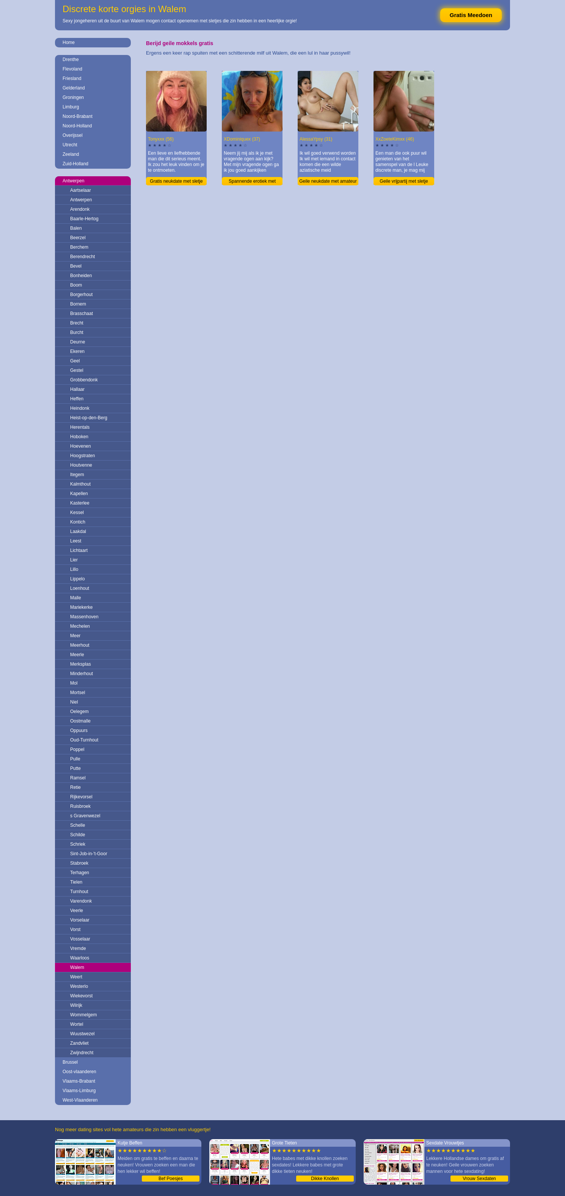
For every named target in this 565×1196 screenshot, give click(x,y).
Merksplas (80, 664)
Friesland (72, 78)
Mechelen (80, 626)
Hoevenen (80, 446)
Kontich (77, 522)
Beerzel (78, 237)
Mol (73, 683)
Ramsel (78, 778)
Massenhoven (84, 616)
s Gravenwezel (85, 815)
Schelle (77, 825)
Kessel (77, 512)
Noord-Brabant (78, 116)
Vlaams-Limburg (79, 1090)
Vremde (78, 948)
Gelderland (74, 88)
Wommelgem (83, 1014)
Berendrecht (82, 256)
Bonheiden (81, 275)
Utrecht (70, 144)
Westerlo (79, 986)
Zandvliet (79, 1043)
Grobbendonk (84, 379)
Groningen (73, 97)
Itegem (77, 474)
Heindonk (79, 408)
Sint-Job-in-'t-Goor (88, 853)
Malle (75, 597)
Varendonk (81, 901)
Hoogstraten (82, 455)
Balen (76, 228)
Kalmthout (80, 484)
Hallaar (77, 389)
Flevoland (72, 69)
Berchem (79, 247)
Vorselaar (79, 920)
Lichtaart (79, 550)
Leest (75, 541)
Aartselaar (80, 190)
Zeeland (71, 154)
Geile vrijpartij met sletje (404, 181)
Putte (75, 768)
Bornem (78, 304)
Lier (74, 560)
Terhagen (79, 872)
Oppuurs (79, 730)
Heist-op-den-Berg (88, 417)
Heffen (76, 398)
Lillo (74, 569)
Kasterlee (79, 503)
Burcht (76, 332)
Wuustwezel (82, 1033)
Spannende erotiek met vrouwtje (252, 182)
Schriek (77, 844)
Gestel (76, 370)
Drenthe (71, 59)
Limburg (71, 107)
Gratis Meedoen (471, 15)
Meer (75, 635)
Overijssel (73, 135)
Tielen (76, 882)
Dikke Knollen (325, 1178)
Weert (76, 977)
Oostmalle (80, 721)
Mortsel (77, 692)
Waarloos (79, 958)
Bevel (76, 266)
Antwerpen (73, 180)
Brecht (76, 323)
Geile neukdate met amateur (327, 181)
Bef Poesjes (171, 1178)
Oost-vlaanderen (79, 1071)
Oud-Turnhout (84, 740)
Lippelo (77, 579)
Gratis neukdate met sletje (176, 181)
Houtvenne (81, 465)
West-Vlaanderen (80, 1100)
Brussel (70, 1062)
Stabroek (79, 863)
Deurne (77, 342)
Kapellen (79, 493)
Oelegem (79, 711)
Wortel (76, 1024)
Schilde (77, 834)
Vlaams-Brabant (79, 1081)
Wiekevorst (81, 995)
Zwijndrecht (81, 1052)
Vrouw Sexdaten (479, 1178)
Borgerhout (81, 294)
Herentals (79, 427)
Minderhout (81, 673)
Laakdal (78, 531)
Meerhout (79, 645)
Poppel (77, 749)
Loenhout (79, 588)
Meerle (77, 654)
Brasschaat (81, 313)
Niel (74, 702)
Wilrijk (76, 1005)
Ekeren (77, 351)
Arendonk (79, 209)
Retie (75, 787)
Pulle (75, 759)
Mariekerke (81, 607)
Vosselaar (80, 939)
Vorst (75, 929)
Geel (75, 361)
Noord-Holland (77, 126)
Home (69, 42)
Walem (77, 967)
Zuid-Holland (75, 163)
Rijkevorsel (81, 796)
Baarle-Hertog (84, 218)
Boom (76, 285)
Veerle (76, 910)
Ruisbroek (80, 806)
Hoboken (79, 436)
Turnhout (79, 891)
